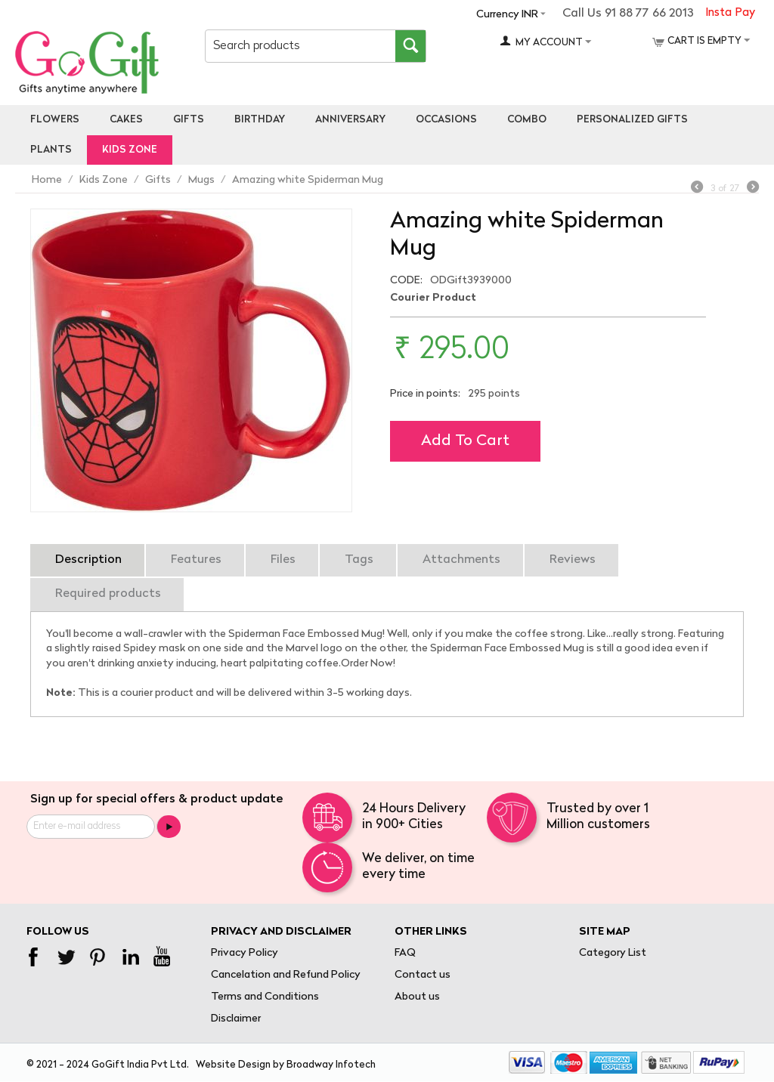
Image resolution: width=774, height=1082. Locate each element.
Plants (51, 150)
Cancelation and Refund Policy (286, 975)
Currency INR (507, 14)
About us (417, 997)
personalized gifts (632, 120)
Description (88, 560)
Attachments (461, 560)
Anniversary (350, 120)
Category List (612, 953)
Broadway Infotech (331, 1065)
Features (196, 560)
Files (283, 560)
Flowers (54, 120)
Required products (108, 594)
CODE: (406, 280)
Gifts (188, 120)
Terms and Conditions (265, 997)
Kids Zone (129, 150)
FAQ (405, 953)
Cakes (126, 120)
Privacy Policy (244, 953)
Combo (526, 120)
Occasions (446, 120)
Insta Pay (730, 13)
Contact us (422, 975)
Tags (359, 560)
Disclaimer (236, 1019)
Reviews (573, 560)
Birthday (259, 120)
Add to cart (465, 441)
